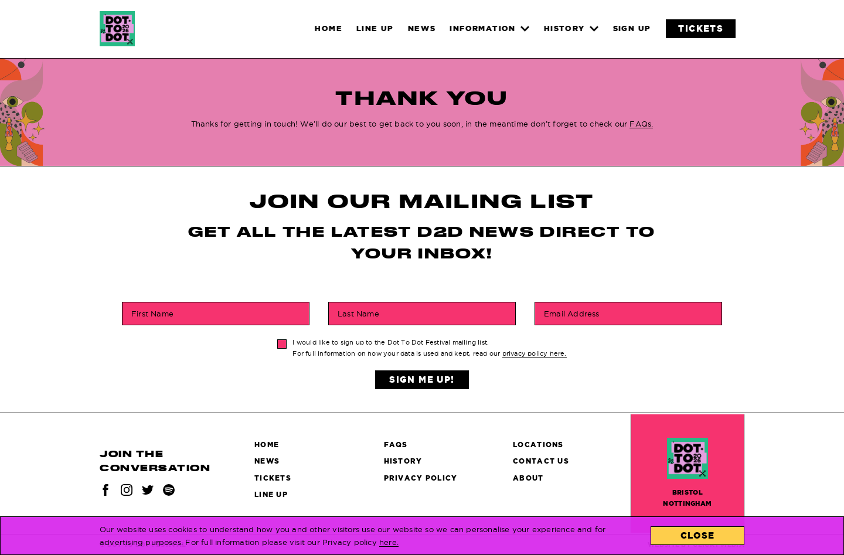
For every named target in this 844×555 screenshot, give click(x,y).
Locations (538, 444)
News (267, 461)
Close (697, 535)
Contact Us (541, 461)
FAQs (396, 444)
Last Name (358, 313)
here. (389, 542)
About (528, 478)
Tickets (272, 478)
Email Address (572, 313)
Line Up (271, 494)
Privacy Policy (421, 478)
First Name (152, 313)
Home (266, 444)
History (403, 461)
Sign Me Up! (421, 379)
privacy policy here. (534, 353)
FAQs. (641, 124)
